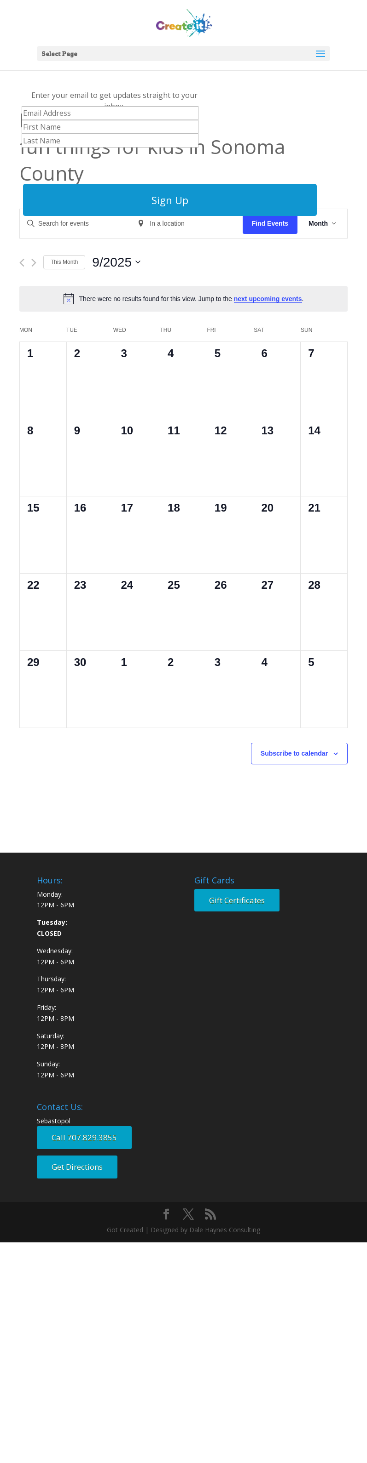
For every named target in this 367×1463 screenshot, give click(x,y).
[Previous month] (21, 262)
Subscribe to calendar (294, 753)
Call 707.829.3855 (84, 1137)
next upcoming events (268, 298)
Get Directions (77, 1166)
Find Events (270, 223)
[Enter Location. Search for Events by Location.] (186, 223)
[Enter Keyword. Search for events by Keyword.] (75, 223)
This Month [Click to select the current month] (64, 262)
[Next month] (33, 262)
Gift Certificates (237, 900)
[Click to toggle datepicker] (116, 262)
